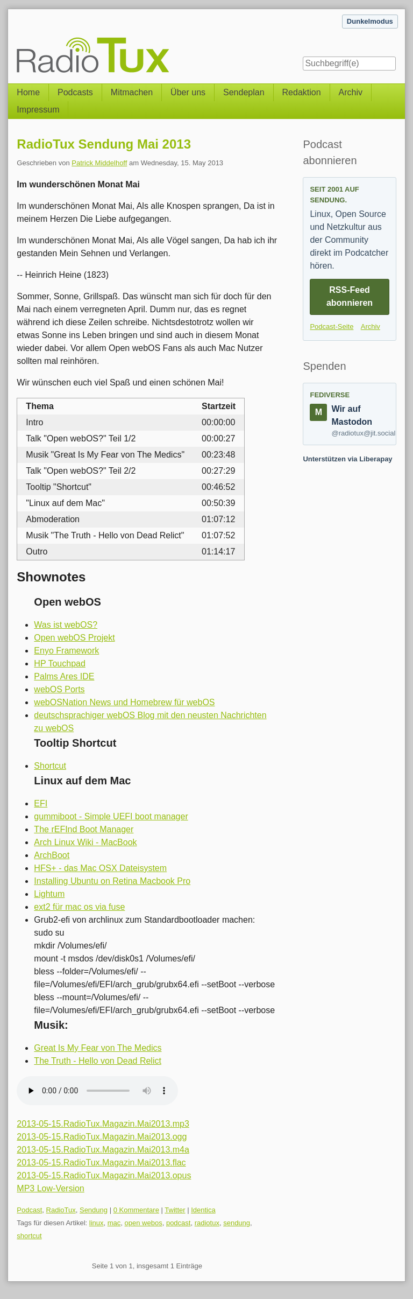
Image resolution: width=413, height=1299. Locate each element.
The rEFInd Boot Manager (83, 829)
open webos (143, 1223)
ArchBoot (51, 855)
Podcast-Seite (331, 326)
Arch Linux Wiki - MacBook (85, 842)
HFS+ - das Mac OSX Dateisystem (100, 868)
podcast (178, 1223)
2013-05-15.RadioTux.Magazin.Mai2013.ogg (102, 1136)
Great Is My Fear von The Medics (97, 1047)
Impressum (38, 109)
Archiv (350, 92)
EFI (40, 803)
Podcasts (75, 92)
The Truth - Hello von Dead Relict (97, 1060)
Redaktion (301, 92)
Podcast (29, 1210)
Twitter (175, 1210)
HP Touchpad (59, 663)
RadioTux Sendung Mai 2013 (104, 144)
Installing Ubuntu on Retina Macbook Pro (112, 881)
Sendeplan (244, 92)
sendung (236, 1223)
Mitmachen (132, 92)
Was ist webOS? (65, 624)
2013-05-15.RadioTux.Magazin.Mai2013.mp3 (103, 1123)
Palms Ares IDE (64, 676)
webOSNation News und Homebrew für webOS (124, 702)
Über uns (187, 92)
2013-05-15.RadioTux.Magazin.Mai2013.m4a (103, 1149)
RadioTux (61, 1210)
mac (114, 1223)
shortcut (29, 1236)
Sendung (94, 1210)
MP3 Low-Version (50, 1188)
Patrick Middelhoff (99, 163)
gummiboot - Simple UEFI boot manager (111, 816)
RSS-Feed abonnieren (349, 296)
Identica (203, 1210)
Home (28, 92)
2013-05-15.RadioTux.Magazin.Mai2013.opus (104, 1175)
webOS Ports (59, 689)
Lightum (49, 893)
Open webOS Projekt (74, 637)
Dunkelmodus (370, 21)
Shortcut (50, 765)
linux (96, 1223)
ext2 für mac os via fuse (79, 906)
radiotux (207, 1223)
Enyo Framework (66, 650)
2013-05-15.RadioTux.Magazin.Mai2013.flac (101, 1162)
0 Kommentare (136, 1210)
